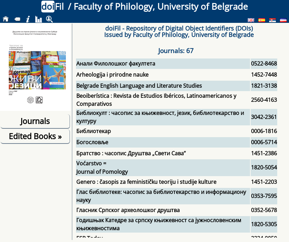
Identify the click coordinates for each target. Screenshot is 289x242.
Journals (35, 121)
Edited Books (35, 136)
